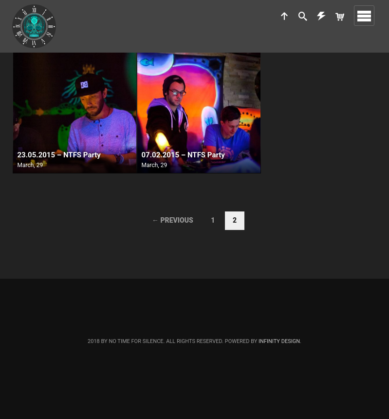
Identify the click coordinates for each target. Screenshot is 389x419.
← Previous (172, 220)
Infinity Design (279, 341)
